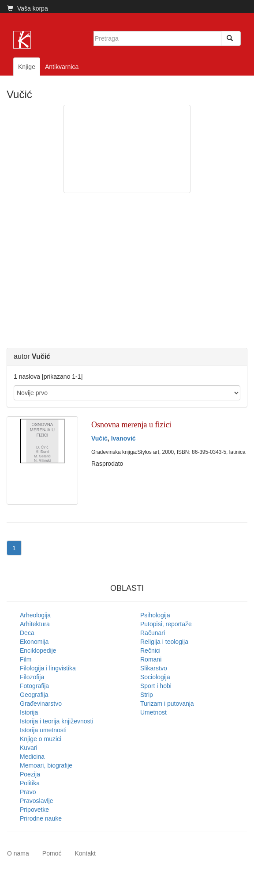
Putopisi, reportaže (166, 624)
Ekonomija (34, 641)
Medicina (32, 756)
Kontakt (85, 853)
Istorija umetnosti (43, 730)
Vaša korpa (27, 8)
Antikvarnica (61, 66)
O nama (18, 853)
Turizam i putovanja (167, 703)
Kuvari (28, 747)
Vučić (99, 438)
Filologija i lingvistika (48, 668)
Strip (146, 694)
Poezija (30, 774)
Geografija (34, 694)
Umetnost (153, 712)
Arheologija (35, 615)
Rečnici (150, 650)
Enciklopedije (38, 650)
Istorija (29, 712)
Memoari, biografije (46, 765)
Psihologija (155, 615)
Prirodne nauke (41, 818)
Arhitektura (35, 624)
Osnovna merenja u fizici (131, 424)
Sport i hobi (156, 685)
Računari (152, 632)
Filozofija (32, 677)
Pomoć (52, 853)
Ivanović (123, 438)
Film (25, 659)
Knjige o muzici (40, 738)
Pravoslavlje (36, 800)
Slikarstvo (153, 668)
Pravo (28, 791)
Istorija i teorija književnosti (56, 721)
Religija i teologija (164, 641)
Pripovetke (34, 809)
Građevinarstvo (41, 703)
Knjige (26, 66)
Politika (30, 783)
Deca (27, 632)
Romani (150, 659)
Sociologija (155, 677)
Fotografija (34, 685)
